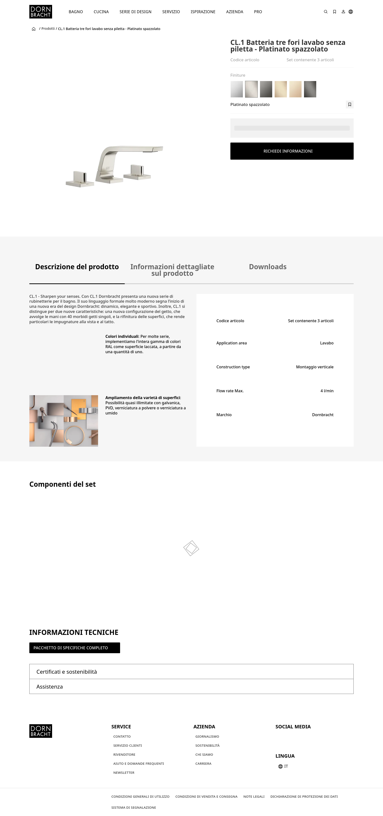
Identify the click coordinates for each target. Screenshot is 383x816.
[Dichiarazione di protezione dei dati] (304, 796)
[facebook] (306, 737)
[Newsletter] (124, 772)
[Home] (40, 12)
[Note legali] (254, 796)
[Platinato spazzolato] (251, 89)
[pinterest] (297, 737)
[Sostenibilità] (207, 745)
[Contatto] (122, 736)
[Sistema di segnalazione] (134, 807)
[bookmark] (350, 104)
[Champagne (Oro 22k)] (295, 89)
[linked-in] (315, 737)
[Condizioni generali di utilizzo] (141, 796)
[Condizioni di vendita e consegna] (206, 796)
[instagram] (288, 737)
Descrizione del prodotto (77, 266)
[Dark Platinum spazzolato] (310, 89)
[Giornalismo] (207, 736)
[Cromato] (236, 89)
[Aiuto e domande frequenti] (138, 763)
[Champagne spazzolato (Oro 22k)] (280, 89)
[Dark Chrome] (266, 89)
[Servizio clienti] (127, 745)
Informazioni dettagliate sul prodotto (172, 270)
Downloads (268, 266)
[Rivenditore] (124, 754)
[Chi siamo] (204, 754)
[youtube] (280, 737)
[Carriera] (203, 763)
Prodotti (48, 28)
